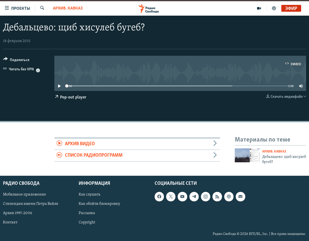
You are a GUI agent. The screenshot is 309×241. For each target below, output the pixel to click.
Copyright (87, 222)
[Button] (16, 61)
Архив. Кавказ (68, 8)
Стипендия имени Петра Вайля (30, 204)
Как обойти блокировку (99, 204)
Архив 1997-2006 (17, 213)
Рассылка (87, 213)
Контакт (10, 222)
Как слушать (89, 195)
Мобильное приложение (24, 195)
